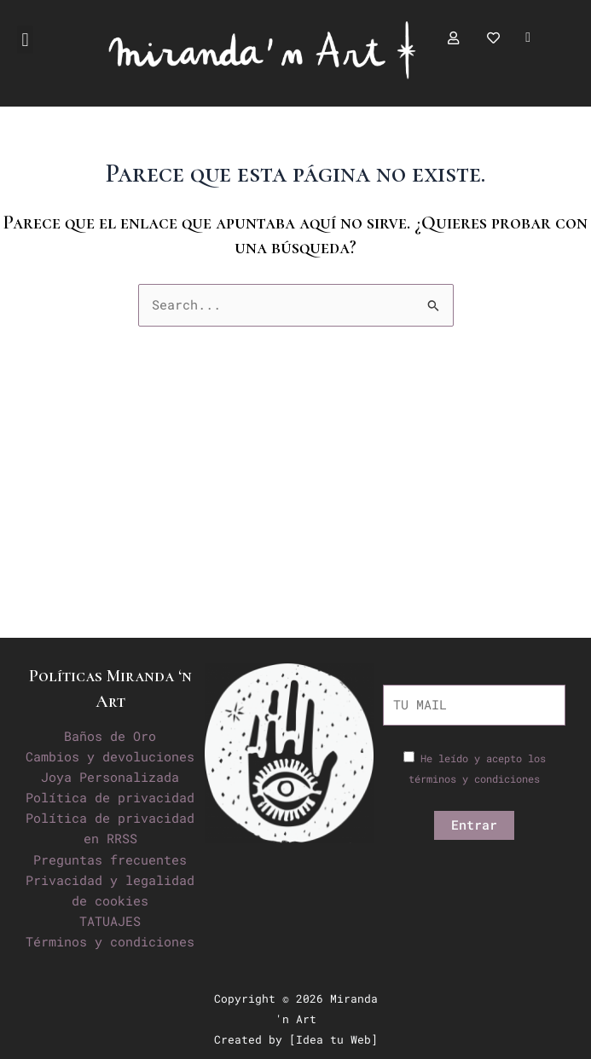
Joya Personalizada (110, 777)
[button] (25, 40)
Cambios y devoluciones (110, 757)
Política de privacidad (110, 798)
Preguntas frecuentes (110, 860)
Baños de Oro (110, 736)
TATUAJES (110, 921)
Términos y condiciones (110, 942)
